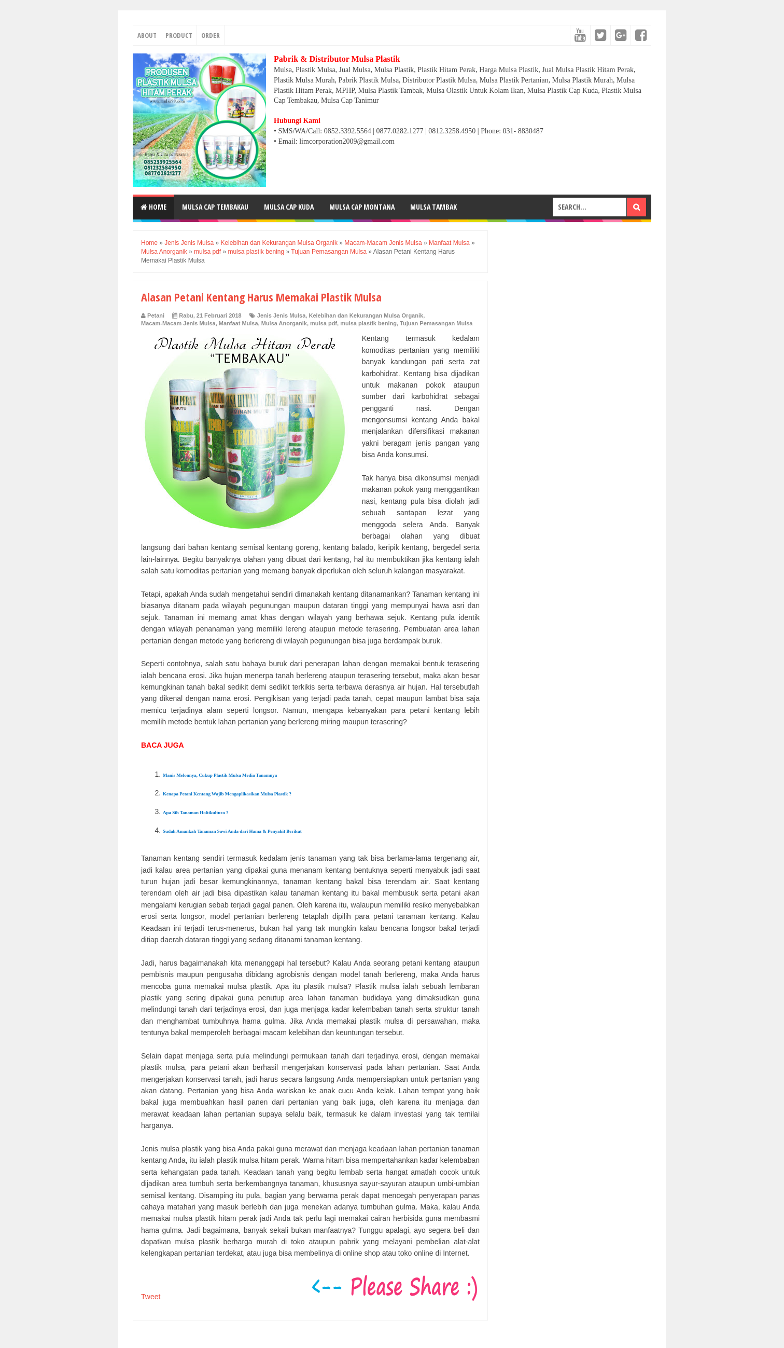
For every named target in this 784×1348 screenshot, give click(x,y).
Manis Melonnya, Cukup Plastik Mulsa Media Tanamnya (220, 775)
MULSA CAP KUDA (289, 207)
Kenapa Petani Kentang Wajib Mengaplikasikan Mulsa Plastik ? (227, 793)
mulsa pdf (323, 323)
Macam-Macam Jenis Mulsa (178, 323)
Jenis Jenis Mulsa (281, 315)
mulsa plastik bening (368, 323)
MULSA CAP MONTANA (362, 207)
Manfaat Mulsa (238, 323)
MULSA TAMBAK (433, 207)
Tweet (150, 1296)
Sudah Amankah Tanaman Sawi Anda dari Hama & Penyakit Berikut (232, 831)
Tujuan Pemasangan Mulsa (436, 323)
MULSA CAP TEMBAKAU (215, 207)
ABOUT (147, 35)
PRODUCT (178, 35)
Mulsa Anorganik (284, 323)
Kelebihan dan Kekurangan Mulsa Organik (366, 315)
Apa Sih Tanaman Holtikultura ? (196, 812)
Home (153, 207)
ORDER (210, 35)
